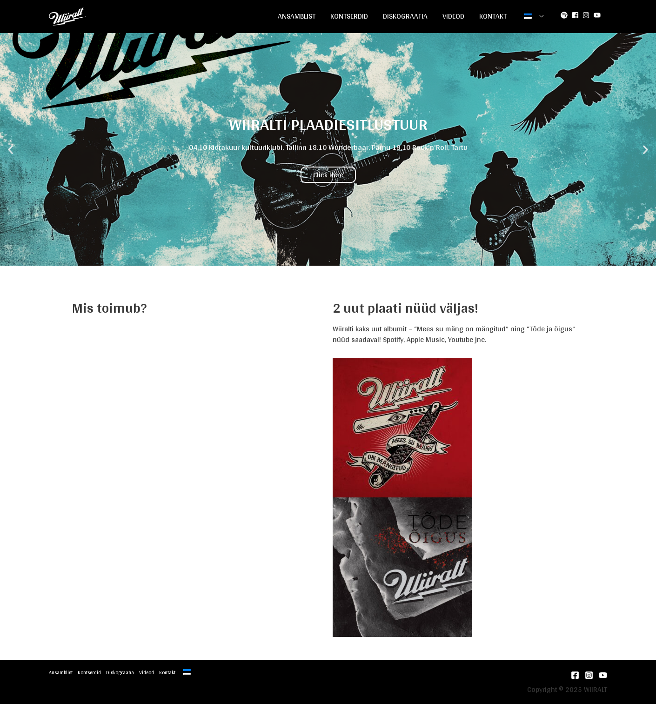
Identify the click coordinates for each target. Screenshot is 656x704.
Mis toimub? (109, 307)
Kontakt (493, 16)
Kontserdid (349, 16)
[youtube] (598, 15)
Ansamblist (296, 16)
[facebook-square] (576, 15)
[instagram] (587, 15)
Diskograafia (405, 16)
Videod (453, 16)
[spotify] (565, 15)
